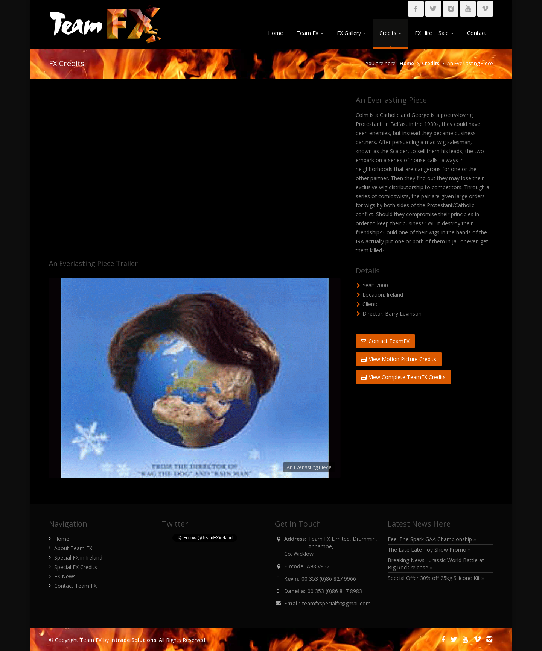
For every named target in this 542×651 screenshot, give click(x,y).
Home (275, 32)
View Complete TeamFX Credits (403, 377)
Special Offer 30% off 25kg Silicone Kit (436, 577)
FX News (65, 576)
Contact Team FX (75, 585)
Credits (390, 32)
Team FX (310, 32)
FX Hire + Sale (434, 32)
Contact (476, 32)
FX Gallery (351, 32)
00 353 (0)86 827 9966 (328, 578)
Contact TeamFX (385, 340)
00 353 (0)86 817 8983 (335, 591)
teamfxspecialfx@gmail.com (336, 603)
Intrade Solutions (133, 639)
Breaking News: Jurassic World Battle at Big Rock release (436, 564)
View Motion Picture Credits (398, 359)
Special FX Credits (75, 567)
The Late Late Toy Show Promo (429, 549)
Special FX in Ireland (78, 557)
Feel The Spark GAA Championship (432, 539)
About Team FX (73, 548)
